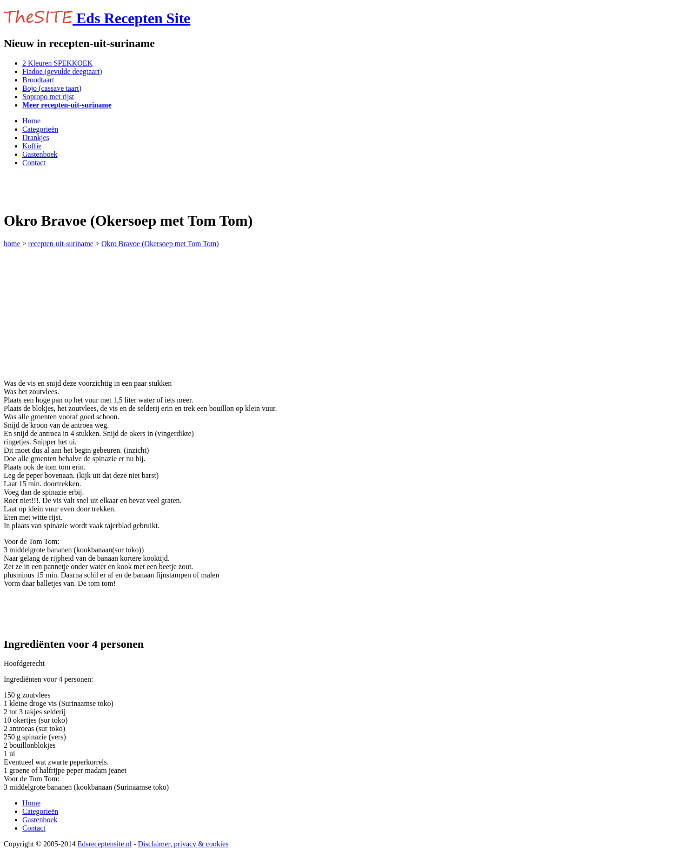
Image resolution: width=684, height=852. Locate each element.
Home (31, 121)
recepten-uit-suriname (60, 244)
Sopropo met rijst (48, 97)
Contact (34, 163)
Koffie (31, 146)
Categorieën (40, 129)
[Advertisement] (112, 188)
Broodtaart (38, 80)
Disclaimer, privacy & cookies (183, 844)
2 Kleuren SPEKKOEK (57, 63)
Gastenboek (40, 154)
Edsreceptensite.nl (104, 844)
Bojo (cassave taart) (51, 88)
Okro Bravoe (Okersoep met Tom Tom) (160, 244)
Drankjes (35, 137)
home (12, 244)
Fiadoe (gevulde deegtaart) (62, 71)
